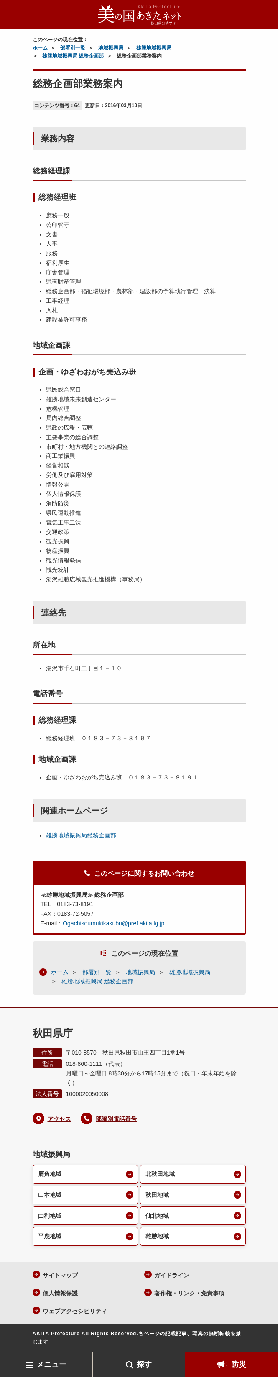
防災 (238, 1364)
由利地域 (49, 1215)
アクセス (59, 1119)
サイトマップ (60, 1275)
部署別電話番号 (116, 1119)
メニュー (51, 1364)
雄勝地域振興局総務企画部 (81, 835)
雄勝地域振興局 (153, 48)
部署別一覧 (72, 48)
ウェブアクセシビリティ (75, 1311)
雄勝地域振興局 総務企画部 (73, 56)
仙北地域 (157, 1215)
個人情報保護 (60, 1293)
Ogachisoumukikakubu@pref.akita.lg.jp (113, 923)
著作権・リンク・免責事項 (189, 1293)
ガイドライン (171, 1275)
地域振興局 (110, 48)
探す (144, 1364)
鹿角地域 (49, 1174)
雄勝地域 (157, 1236)
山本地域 (49, 1194)
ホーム (40, 48)
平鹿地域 (49, 1236)
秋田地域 (157, 1194)
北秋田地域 (160, 1174)
